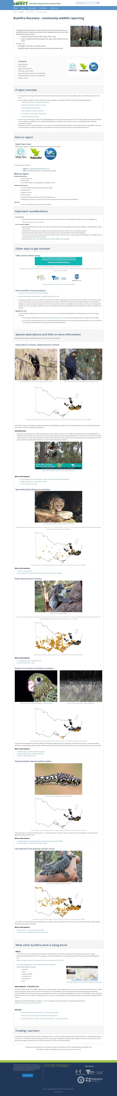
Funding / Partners (23, 78)
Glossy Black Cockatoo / (35, 102)
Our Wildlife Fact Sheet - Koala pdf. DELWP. (29, 661)
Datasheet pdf (25, 204)
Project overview (23, 64)
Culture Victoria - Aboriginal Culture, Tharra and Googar (33, 932)
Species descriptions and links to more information (32, 73)
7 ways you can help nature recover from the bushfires (33, 293)
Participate (32, 8)
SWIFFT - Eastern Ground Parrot (27, 755)
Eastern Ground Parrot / (34, 105)
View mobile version (58, 1091)
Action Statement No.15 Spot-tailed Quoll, (40, 573)
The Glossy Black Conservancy (29, 484)
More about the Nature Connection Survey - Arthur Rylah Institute (58, 284)
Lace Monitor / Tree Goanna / (34, 113)
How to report (22, 66)
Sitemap (45, 1089)
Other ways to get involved (25, 71)
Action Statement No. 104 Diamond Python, (40, 841)
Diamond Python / (31, 108)
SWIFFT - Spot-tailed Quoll (25, 571)
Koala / (30, 116)
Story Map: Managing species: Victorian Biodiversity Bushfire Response (36, 964)
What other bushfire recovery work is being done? (32, 75)
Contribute (43, 8)
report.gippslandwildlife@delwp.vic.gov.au (38, 168)
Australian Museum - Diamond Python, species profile (32, 843)
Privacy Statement (64, 1066)
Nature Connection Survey (43, 266)
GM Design (71, 1089)
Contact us (54, 8)
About (15, 8)
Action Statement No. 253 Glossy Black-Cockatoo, (45, 479)
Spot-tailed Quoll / (33, 111)
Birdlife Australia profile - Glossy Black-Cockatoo (34, 481)
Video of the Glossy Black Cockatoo (51, 470)
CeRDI (59, 1089)
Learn (23, 8)
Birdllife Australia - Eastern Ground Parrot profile (31, 751)
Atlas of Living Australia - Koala (26, 663)
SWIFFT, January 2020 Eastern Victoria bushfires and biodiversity (39, 1015)
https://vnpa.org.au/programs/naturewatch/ (29, 1003)
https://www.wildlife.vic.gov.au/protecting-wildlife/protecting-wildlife (50, 239)
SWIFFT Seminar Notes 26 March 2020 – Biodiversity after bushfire (40, 1012)
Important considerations (25, 68)
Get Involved (27, 1075)
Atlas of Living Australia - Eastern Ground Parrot (31, 753)
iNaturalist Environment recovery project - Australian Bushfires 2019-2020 (39, 296)
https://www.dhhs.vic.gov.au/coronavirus (33, 222)
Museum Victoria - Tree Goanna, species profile (31, 930)
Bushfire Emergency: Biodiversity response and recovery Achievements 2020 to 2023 (40, 960)
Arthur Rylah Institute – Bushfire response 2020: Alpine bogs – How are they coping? (45, 1018)
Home (15, 12)
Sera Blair (44, 1001)
